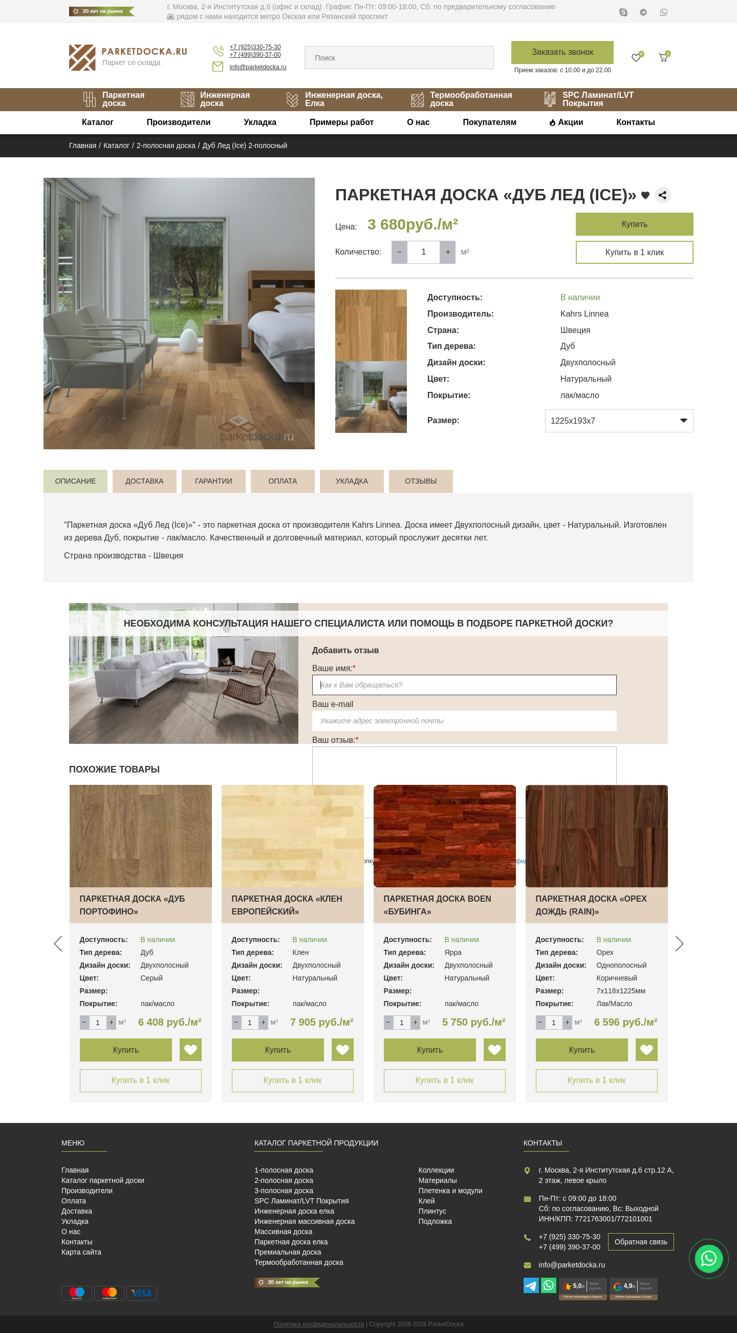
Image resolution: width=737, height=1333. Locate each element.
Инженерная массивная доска (304, 1221)
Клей (427, 1201)
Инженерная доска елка (294, 1211)
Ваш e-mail (332, 704)
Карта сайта (81, 1252)
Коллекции (436, 1170)
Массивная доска (283, 1231)
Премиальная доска (287, 1252)
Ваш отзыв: (335, 740)
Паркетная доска (113, 99)
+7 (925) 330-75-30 (569, 1237)
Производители (179, 122)
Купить (635, 224)
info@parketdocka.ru (258, 67)
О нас (418, 122)
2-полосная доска (283, 1180)
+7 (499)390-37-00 (255, 54)
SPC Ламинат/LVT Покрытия (588, 99)
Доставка (76, 1211)
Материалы (438, 1180)
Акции (570, 122)
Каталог (98, 122)
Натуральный (593, 524)
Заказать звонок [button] (562, 52)
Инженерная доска (215, 99)
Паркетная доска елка (291, 1242)
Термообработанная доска (461, 99)
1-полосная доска (283, 1170)
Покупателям (489, 122)
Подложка (435, 1221)
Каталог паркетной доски (102, 1180)
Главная (75, 1170)
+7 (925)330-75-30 (255, 47)
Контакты (635, 122)
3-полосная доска (283, 1190)
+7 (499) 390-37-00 (569, 1247)
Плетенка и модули (451, 1190)
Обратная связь (641, 1242)
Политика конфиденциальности (319, 1324)
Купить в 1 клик (634, 252)
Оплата (73, 1201)
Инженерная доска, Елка (334, 99)
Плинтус (432, 1211)
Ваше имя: (334, 668)
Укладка (260, 122)
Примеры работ (342, 122)
